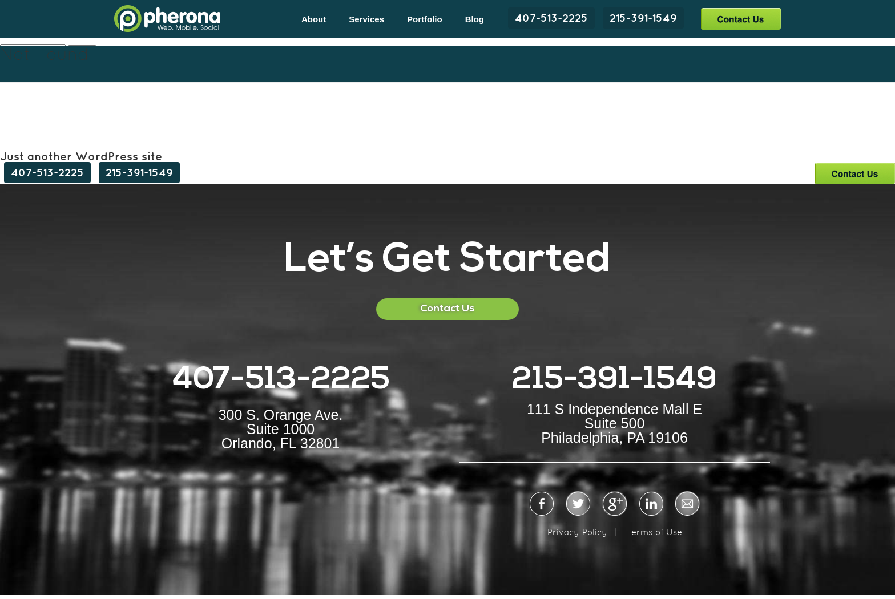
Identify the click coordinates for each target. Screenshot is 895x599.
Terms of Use (654, 532)
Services (366, 19)
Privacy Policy (577, 532)
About (313, 19)
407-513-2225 (551, 17)
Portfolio (424, 19)
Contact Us (740, 18)
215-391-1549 (643, 17)
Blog (474, 19)
